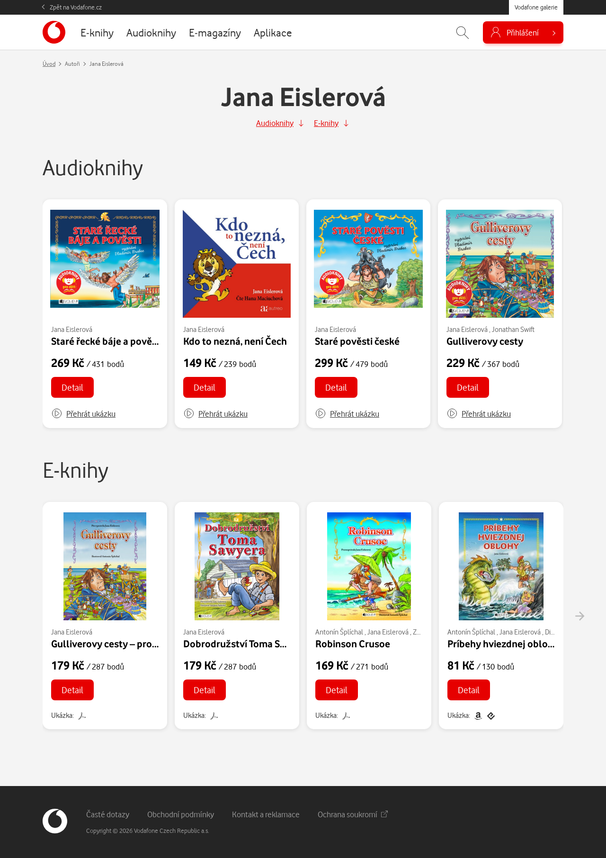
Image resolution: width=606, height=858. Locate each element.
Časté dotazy (107, 814)
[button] (83, 414)
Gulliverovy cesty (484, 341)
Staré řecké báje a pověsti (107, 341)
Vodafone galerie (536, 7)
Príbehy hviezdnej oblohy (503, 643)
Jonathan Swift (513, 329)
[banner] (54, 32)
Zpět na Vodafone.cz (76, 7)
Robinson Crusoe (352, 643)
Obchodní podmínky (180, 814)
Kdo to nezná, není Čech (235, 341)
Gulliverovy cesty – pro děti (111, 643)
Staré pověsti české (357, 341)
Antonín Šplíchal (339, 631)
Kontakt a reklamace (266, 814)
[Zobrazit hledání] (462, 32)
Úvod (49, 63)
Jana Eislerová (71, 329)
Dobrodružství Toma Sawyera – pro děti (269, 643)
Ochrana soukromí (353, 814)
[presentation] (579, 616)
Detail (72, 387)
